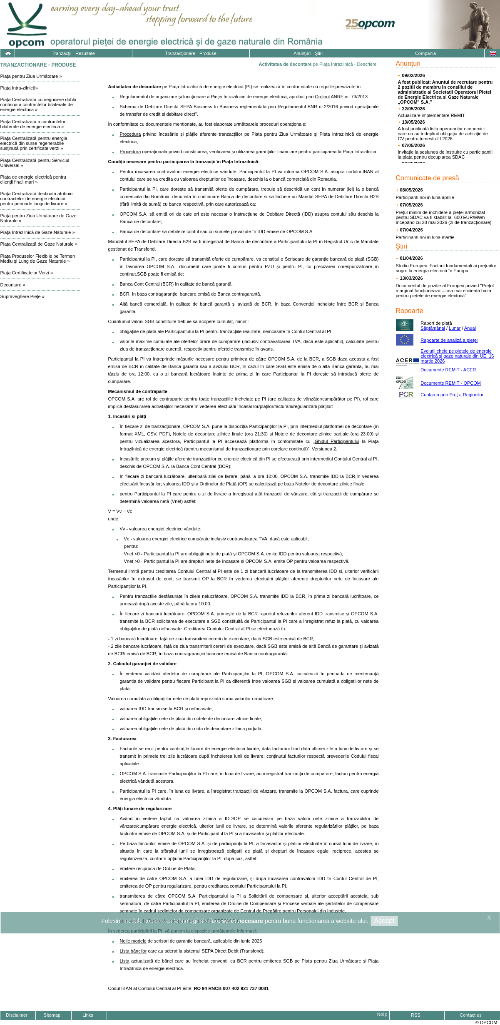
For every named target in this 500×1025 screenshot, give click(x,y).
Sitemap (52, 1015)
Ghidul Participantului (337, 441)
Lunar (454, 328)
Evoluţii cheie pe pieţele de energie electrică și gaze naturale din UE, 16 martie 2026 (457, 355)
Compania (425, 53)
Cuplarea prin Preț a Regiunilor (451, 394)
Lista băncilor (133, 950)
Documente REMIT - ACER (448, 369)
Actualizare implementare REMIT (431, 115)
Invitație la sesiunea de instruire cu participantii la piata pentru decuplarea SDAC (445, 154)
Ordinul (322, 96)
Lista (124, 960)
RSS (415, 1015)
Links (87, 1015)
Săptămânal (432, 328)
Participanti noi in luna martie (425, 237)
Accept (384, 920)
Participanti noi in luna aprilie (425, 197)
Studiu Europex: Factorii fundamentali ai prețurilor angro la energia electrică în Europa (446, 268)
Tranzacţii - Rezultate (73, 53)
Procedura (130, 134)
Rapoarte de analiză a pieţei (449, 340)
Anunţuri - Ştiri (308, 53)
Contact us (471, 1015)
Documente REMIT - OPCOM (450, 383)
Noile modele (133, 940)
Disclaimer (16, 1015)
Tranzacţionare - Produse (190, 53)
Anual (470, 328)
